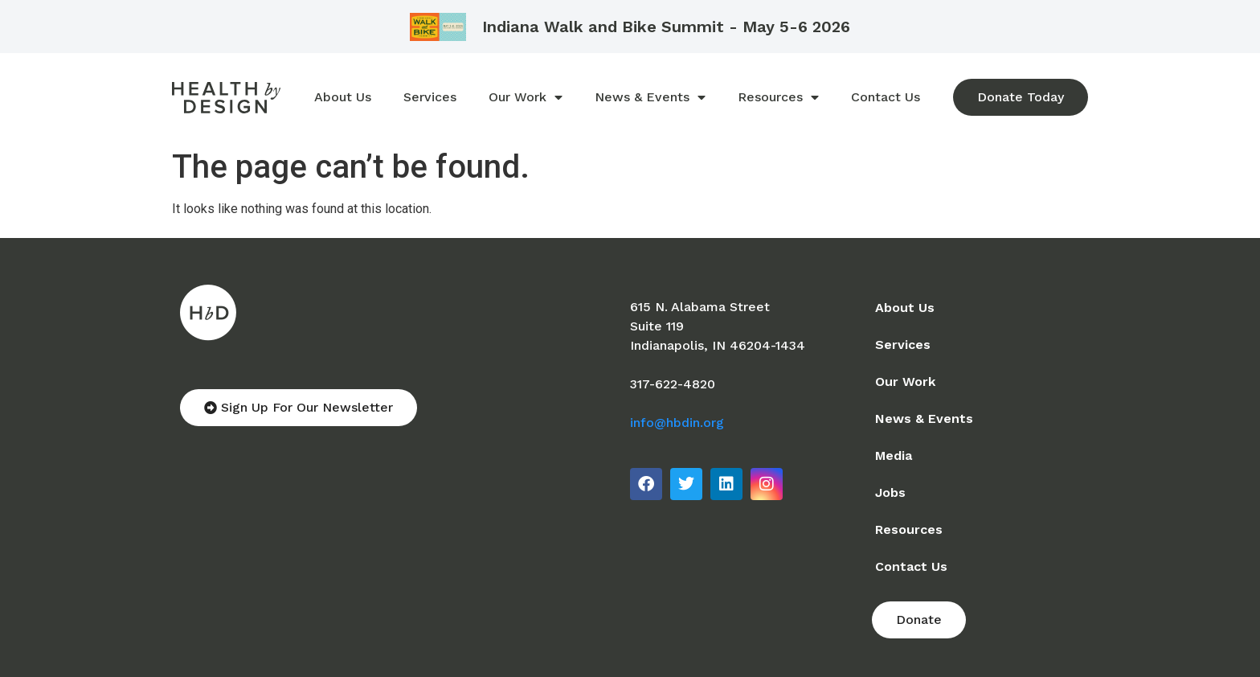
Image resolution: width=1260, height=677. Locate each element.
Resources (778, 97)
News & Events (650, 97)
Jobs (890, 492)
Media (893, 455)
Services (429, 97)
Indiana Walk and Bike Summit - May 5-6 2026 (666, 26)
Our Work (525, 97)
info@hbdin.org (677, 422)
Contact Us (885, 97)
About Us (342, 97)
